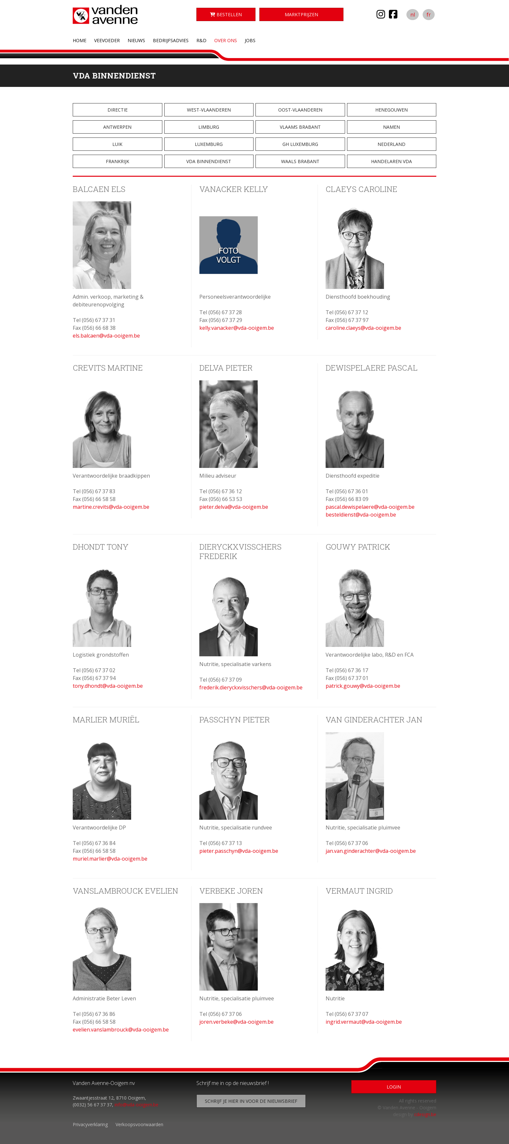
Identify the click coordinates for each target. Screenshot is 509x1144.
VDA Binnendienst (208, 161)
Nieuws (136, 40)
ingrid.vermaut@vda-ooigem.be (364, 1021)
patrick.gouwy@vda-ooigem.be (363, 685)
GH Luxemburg (300, 144)
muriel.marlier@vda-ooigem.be (110, 858)
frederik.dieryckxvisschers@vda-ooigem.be (251, 687)
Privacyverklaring (90, 1124)
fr (429, 14)
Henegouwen (391, 110)
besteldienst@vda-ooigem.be (361, 514)
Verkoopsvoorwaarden (139, 1124)
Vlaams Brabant (300, 127)
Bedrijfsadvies (171, 40)
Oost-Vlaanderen (300, 110)
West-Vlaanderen (209, 110)
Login (394, 1087)
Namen (391, 127)
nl (412, 14)
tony (78, 685)
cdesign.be (425, 1114)
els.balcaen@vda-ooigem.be (106, 335)
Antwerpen (117, 127)
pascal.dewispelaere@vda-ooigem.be (370, 506)
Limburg (208, 127)
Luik (117, 144)
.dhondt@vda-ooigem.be (113, 685)
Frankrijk (117, 161)
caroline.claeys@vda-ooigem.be (363, 327)
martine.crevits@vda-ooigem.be (111, 506)
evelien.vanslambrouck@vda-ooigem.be (121, 1029)
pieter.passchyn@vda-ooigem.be (238, 850)
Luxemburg (209, 144)
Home (79, 40)
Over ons (225, 40)
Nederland (391, 144)
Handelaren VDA (391, 161)
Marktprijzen (301, 14)
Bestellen (226, 14)
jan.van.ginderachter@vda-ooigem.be (371, 850)
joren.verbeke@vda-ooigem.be (236, 1021)
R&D (201, 40)
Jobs (250, 40)
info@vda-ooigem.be (136, 1105)
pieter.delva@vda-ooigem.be (233, 506)
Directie (117, 110)
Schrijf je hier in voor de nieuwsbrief (251, 1101)
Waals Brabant (300, 161)
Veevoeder (107, 40)
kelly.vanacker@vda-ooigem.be (236, 327)
